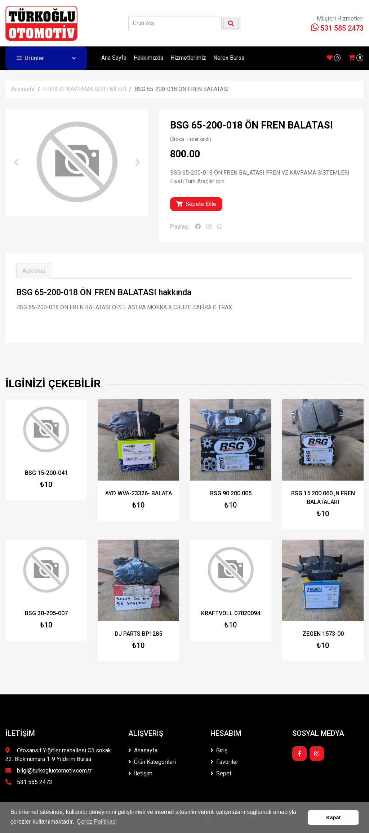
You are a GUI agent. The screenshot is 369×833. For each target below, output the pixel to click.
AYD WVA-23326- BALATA (138, 493)
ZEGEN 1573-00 (323, 633)
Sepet (220, 773)
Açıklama (33, 270)
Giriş (218, 750)
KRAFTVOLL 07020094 (230, 613)
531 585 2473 (337, 28)
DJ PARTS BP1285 (138, 633)
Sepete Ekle (196, 204)
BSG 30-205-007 (46, 613)
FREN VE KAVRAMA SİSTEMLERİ (84, 89)
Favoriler (224, 761)
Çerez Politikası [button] (97, 822)
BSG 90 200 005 (231, 493)
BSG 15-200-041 (46, 472)
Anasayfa (23, 89)
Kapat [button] (333, 817)
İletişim (140, 773)
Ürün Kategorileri (152, 761)
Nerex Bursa (228, 57)
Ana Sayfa (113, 57)
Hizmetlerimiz (188, 57)
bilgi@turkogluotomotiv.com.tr (48, 770)
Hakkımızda (148, 57)
